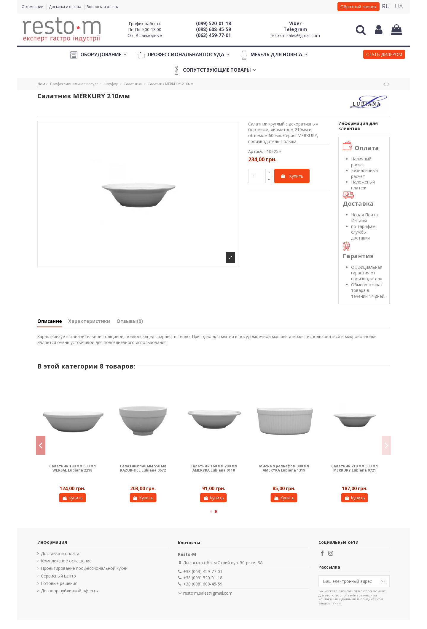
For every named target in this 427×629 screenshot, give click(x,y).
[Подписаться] (383, 581)
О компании (33, 6)
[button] (384, 55)
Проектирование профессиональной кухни (84, 568)
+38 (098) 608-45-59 (202, 584)
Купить (292, 176)
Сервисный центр (58, 576)
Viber (295, 23)
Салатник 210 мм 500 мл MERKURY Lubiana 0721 (354, 468)
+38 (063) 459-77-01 (202, 571)
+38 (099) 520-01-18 (202, 577)
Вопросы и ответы (103, 6)
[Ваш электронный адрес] (348, 581)
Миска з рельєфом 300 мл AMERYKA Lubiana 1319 (284, 468)
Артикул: (256, 151)
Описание (49, 321)
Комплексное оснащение (66, 561)
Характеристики (89, 321)
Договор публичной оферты (69, 590)
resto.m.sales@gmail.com (295, 35)
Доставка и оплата (65, 6)
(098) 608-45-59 (213, 29)
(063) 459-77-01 (213, 35)
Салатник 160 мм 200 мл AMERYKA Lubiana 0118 (213, 468)
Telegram (295, 29)
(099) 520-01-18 (213, 23)
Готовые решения (59, 583)
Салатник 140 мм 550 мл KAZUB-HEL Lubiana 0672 (143, 468)
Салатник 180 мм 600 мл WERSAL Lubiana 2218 (72, 468)
